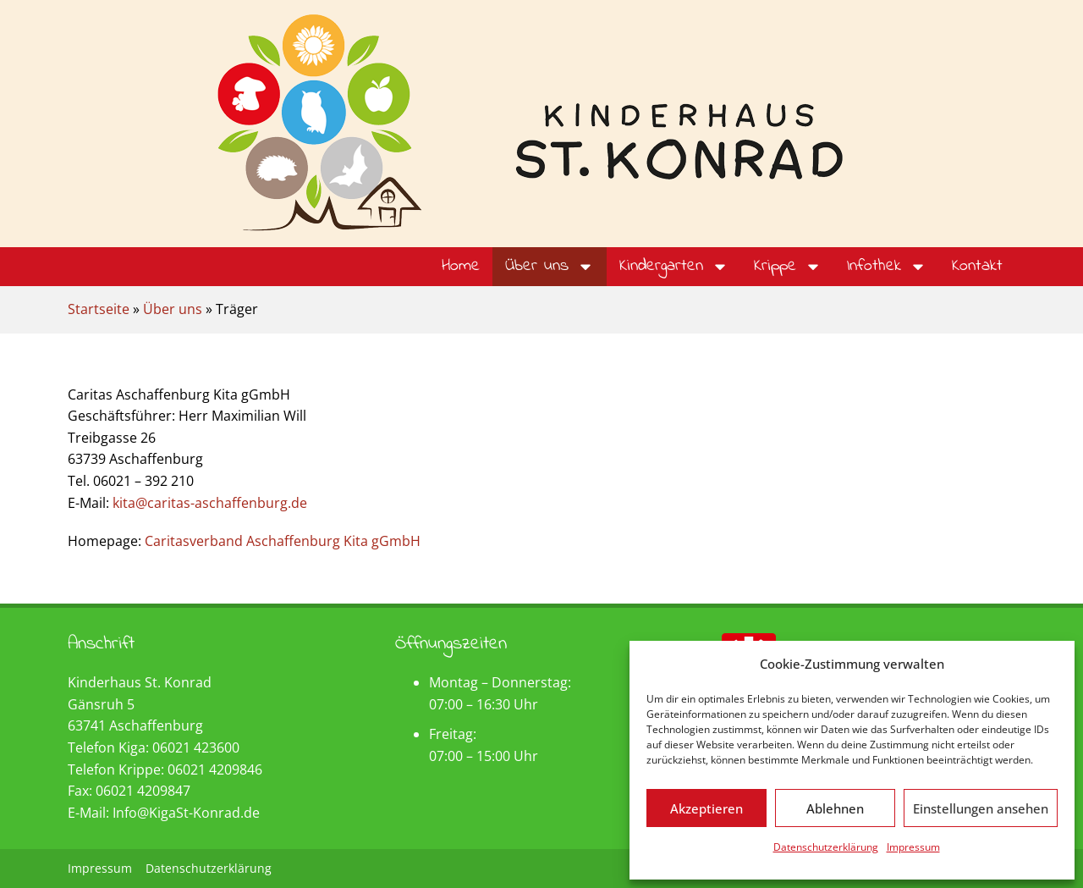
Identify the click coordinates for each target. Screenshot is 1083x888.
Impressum (913, 847)
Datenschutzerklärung (825, 847)
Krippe (788, 267)
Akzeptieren (706, 808)
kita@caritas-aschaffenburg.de (210, 503)
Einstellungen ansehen (980, 808)
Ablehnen (835, 808)
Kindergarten (673, 267)
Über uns (549, 267)
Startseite (98, 309)
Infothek (886, 267)
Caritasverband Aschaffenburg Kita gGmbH (283, 541)
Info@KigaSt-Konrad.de (186, 812)
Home (461, 266)
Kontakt (977, 266)
